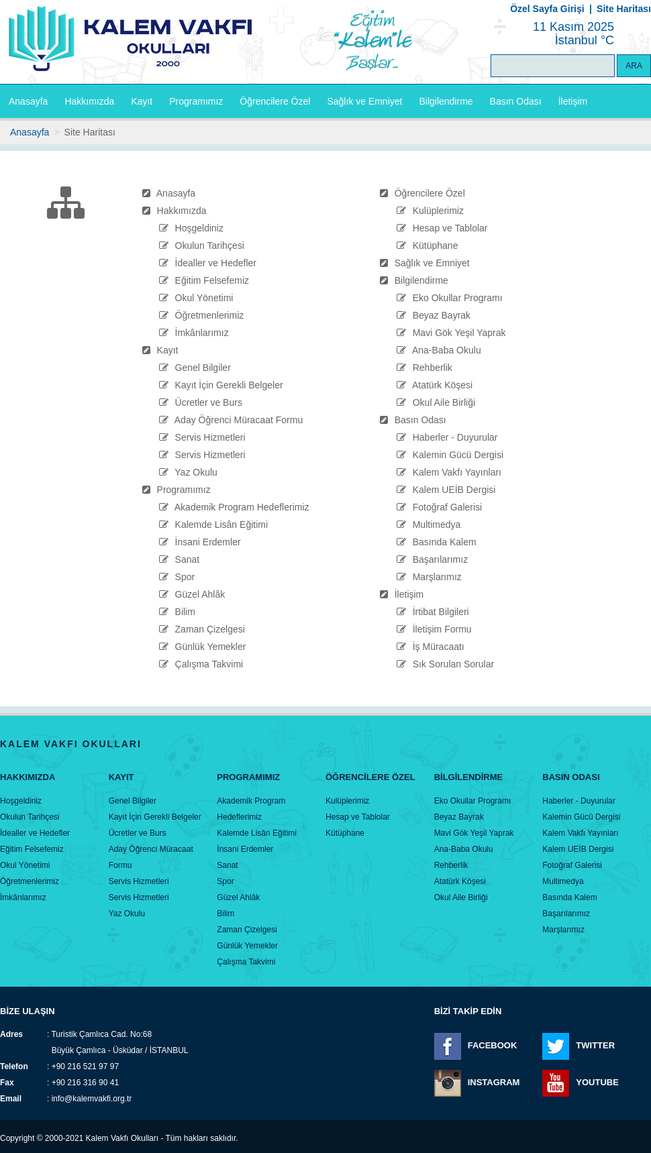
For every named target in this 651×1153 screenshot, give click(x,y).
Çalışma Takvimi (209, 664)
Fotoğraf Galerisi (447, 507)
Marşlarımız (437, 576)
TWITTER (595, 1045)
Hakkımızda (89, 101)
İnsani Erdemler (208, 542)
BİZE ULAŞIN (27, 1011)
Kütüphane (435, 245)
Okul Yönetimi (204, 297)
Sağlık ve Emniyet (364, 101)
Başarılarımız (440, 559)
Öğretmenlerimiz (209, 315)
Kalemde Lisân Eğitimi (221, 524)
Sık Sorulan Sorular (453, 664)
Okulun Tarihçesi (209, 245)
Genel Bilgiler (203, 367)
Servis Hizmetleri (210, 437)
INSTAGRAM (494, 1082)
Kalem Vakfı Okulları (122, 1138)
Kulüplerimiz (438, 210)
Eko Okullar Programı (458, 297)
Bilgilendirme (445, 101)
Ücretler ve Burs (208, 402)
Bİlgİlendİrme (468, 777)
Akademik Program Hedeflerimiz (241, 507)
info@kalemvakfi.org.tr (92, 1098)
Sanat (187, 559)
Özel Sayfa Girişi (547, 8)
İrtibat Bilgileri (441, 611)
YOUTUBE (597, 1082)
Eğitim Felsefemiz (212, 280)
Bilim (185, 611)
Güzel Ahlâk (200, 594)
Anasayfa (28, 101)
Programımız (196, 101)
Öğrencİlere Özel (370, 777)
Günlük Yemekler (210, 646)
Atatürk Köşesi (442, 385)
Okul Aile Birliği (444, 402)
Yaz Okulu (195, 472)
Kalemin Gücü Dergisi (458, 454)
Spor (185, 576)
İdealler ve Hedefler (215, 263)
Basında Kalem (445, 542)
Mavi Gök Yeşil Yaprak (459, 332)
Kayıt (141, 101)
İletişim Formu (442, 629)
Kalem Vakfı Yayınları (457, 472)
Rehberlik (432, 367)
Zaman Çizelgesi (210, 629)
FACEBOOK (492, 1045)
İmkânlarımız (202, 332)
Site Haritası (624, 8)
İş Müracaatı (438, 646)
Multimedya (437, 524)
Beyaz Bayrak (441, 315)
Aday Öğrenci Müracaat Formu (238, 420)
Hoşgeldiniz (199, 228)
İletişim (573, 101)
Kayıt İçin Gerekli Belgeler (229, 385)
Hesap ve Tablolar (450, 228)
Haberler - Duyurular (455, 437)
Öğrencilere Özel (275, 101)
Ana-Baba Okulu (446, 350)
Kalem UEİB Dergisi (454, 489)
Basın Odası (516, 101)
